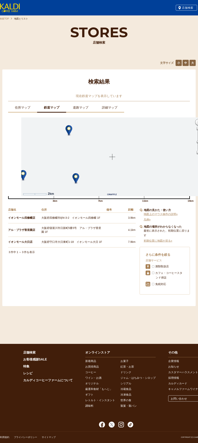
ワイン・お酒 (93, 377)
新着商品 (90, 361)
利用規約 (4, 437)
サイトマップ (49, 437)
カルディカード (177, 383)
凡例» (147, 219)
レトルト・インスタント (100, 400)
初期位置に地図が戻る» (158, 240)
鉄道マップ (51, 107)
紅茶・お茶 (127, 366)
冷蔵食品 (125, 389)
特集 (26, 366)
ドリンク (125, 372)
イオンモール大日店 (20, 241)
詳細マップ (109, 107)
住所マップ (22, 107)
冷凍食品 (125, 394)
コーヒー (90, 372)
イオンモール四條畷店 (21, 217)
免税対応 (160, 284)
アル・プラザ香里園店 (21, 229)
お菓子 (124, 361)
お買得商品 (92, 366)
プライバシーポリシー (25, 437)
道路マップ (80, 107)
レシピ (27, 373)
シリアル (125, 383)
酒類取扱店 (162, 266)
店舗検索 (187, 7)
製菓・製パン (128, 405)
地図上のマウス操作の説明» (161, 214)
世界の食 (125, 400)
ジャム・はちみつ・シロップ (138, 377)
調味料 (89, 405)
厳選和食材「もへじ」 (98, 389)
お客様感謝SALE (35, 359)
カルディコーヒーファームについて (48, 380)
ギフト (89, 394)
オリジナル (92, 383)
